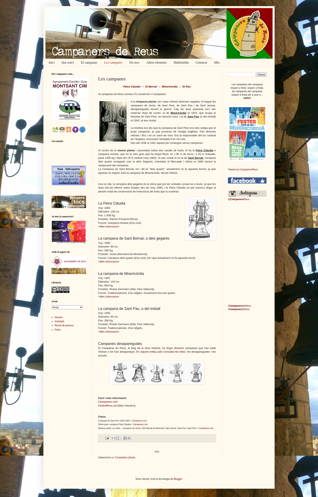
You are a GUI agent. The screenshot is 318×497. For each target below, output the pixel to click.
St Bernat (151, 86)
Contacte (201, 62)
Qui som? (67, 62)
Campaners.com (108, 401)
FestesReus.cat (107, 405)
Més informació (109, 226)
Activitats (59, 321)
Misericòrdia (170, 86)
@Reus (238, 199)
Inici (52, 62)
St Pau (186, 86)
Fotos (58, 329)
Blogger (178, 479)
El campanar (89, 62)
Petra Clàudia (131, 86)
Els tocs (134, 62)
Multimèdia (181, 62)
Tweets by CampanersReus (243, 169)
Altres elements (156, 62)
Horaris (58, 317)
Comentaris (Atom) (125, 457)
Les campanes (113, 62)
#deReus (239, 305)
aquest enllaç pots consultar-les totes (163, 351)
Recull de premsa (64, 325)
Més (217, 62)
